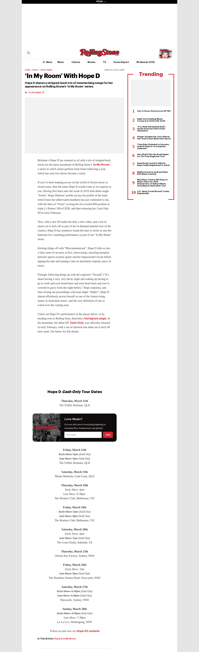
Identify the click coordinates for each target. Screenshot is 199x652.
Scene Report (121, 62)
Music (61, 62)
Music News (46, 70)
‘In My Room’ (101, 164)
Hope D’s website (88, 631)
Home (27, 70)
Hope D (58, 639)
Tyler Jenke (36, 93)
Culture (76, 62)
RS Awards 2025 (146, 62)
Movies (91, 62)
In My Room (69, 639)
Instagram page (95, 318)
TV (104, 62)
